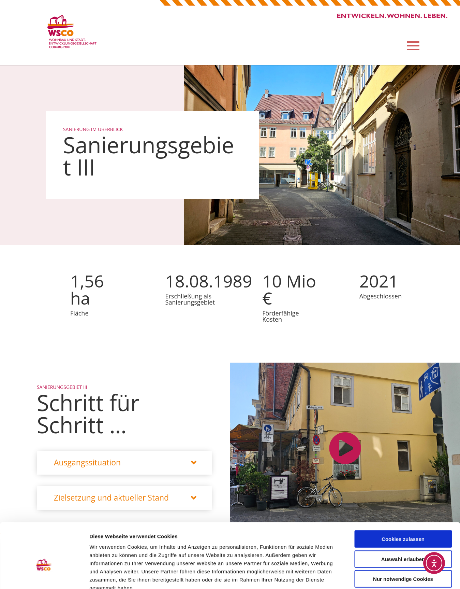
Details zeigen (362, 575)
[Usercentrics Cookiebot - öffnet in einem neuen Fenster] (44, 576)
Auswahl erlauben (403, 519)
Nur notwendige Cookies (403, 539)
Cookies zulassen (403, 499)
